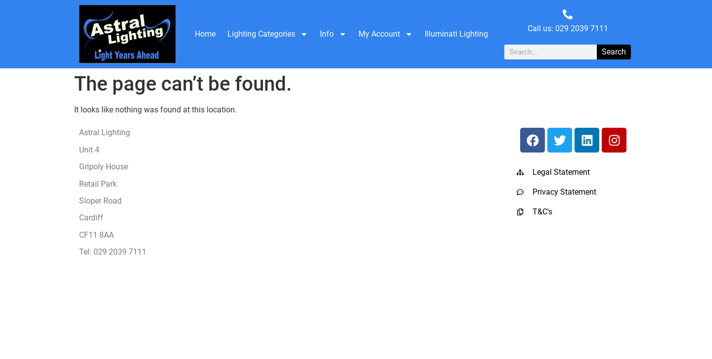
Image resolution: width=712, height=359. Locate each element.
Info (333, 34)
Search (614, 51)
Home (205, 34)
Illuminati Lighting (456, 34)
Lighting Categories (267, 34)
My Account (385, 34)
